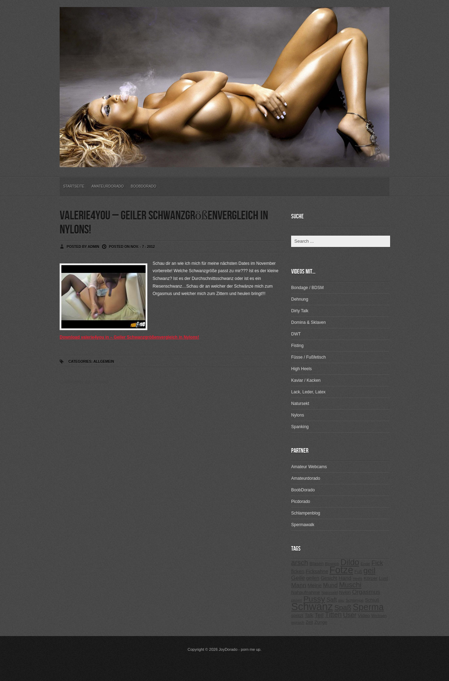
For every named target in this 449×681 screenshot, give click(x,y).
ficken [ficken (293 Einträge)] (297, 571)
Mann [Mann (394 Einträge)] (298, 585)
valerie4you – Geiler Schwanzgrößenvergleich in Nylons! (164, 222)
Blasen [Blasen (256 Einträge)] (316, 563)
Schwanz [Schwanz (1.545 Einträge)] (312, 606)
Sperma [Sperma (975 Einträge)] (368, 607)
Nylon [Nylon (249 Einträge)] (345, 592)
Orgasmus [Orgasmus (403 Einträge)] (366, 591)
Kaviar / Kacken (306, 380)
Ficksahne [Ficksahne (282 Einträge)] (317, 571)
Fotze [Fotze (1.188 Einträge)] (341, 570)
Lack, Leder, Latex (308, 391)
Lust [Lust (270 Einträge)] (383, 578)
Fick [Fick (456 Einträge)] (377, 563)
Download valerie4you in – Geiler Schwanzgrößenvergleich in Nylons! (129, 337)
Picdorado (300, 501)
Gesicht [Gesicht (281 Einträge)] (329, 578)
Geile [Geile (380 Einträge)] (298, 578)
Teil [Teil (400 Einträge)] (319, 615)
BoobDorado (143, 186)
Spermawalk (302, 524)
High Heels (301, 368)
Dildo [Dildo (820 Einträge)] (349, 562)
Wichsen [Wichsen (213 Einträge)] (379, 616)
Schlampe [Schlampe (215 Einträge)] (354, 600)
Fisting (297, 345)
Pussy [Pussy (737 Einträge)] (314, 598)
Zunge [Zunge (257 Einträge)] (320, 622)
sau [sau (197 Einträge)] (341, 600)
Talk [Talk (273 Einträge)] (308, 615)
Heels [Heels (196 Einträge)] (357, 578)
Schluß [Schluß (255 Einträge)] (372, 600)
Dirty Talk (299, 310)
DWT (296, 334)
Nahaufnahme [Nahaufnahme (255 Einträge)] (305, 592)
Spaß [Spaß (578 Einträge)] (342, 607)
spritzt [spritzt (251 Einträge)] (297, 615)
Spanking (300, 426)
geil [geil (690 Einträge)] (369, 570)
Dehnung (299, 299)
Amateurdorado (108, 186)
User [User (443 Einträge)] (349, 614)
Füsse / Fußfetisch (308, 357)
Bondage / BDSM (307, 287)
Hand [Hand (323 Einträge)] (345, 578)
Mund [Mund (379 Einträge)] (330, 585)
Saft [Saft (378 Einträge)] (331, 599)
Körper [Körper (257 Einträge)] (370, 578)
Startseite (74, 186)
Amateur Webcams (309, 466)
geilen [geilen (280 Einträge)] (312, 578)
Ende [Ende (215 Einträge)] (365, 564)
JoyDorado (228, 649)
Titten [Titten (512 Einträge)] (333, 614)
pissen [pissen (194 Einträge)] (296, 600)
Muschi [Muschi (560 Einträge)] (350, 585)
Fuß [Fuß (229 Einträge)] (358, 571)
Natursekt (300, 403)
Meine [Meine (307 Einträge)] (315, 585)
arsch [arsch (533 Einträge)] (299, 563)
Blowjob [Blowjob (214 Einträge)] (332, 564)
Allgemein (103, 362)
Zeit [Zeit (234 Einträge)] (309, 622)
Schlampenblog (305, 513)
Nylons (297, 415)
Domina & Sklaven (308, 322)
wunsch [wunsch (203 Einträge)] (297, 622)
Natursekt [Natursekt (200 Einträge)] (329, 592)
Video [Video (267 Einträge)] (364, 615)
